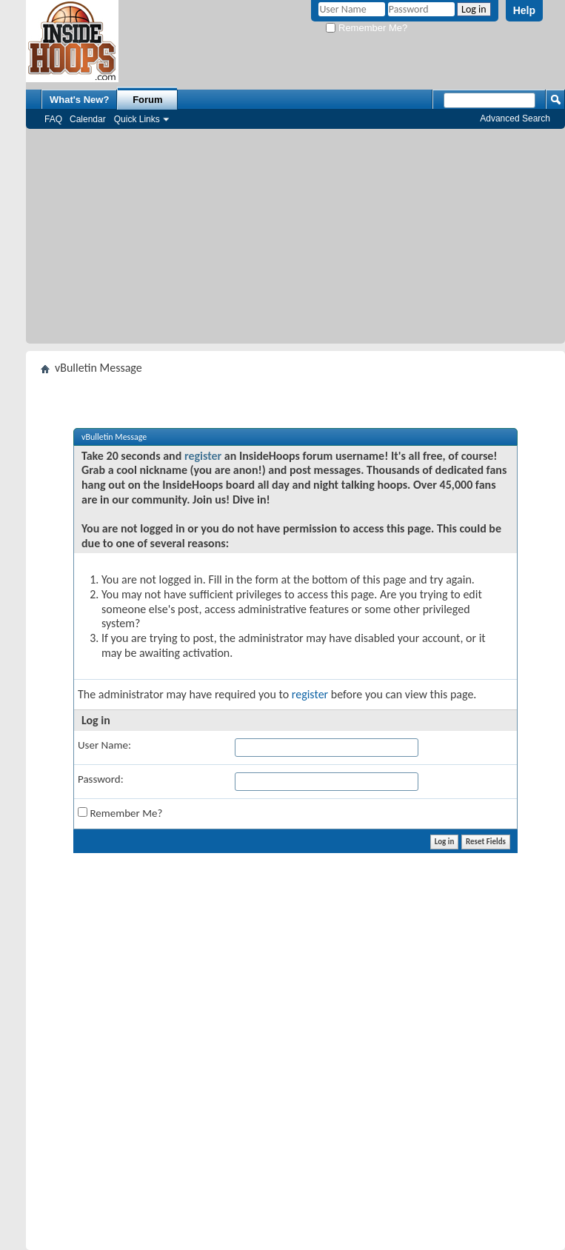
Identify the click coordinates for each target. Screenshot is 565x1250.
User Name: (104, 745)
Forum (147, 99)
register (202, 456)
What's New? (79, 99)
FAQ (53, 119)
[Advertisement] (296, 240)
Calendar (88, 119)
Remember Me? (366, 27)
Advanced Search (515, 118)
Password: (101, 779)
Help (524, 10)
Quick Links (137, 119)
